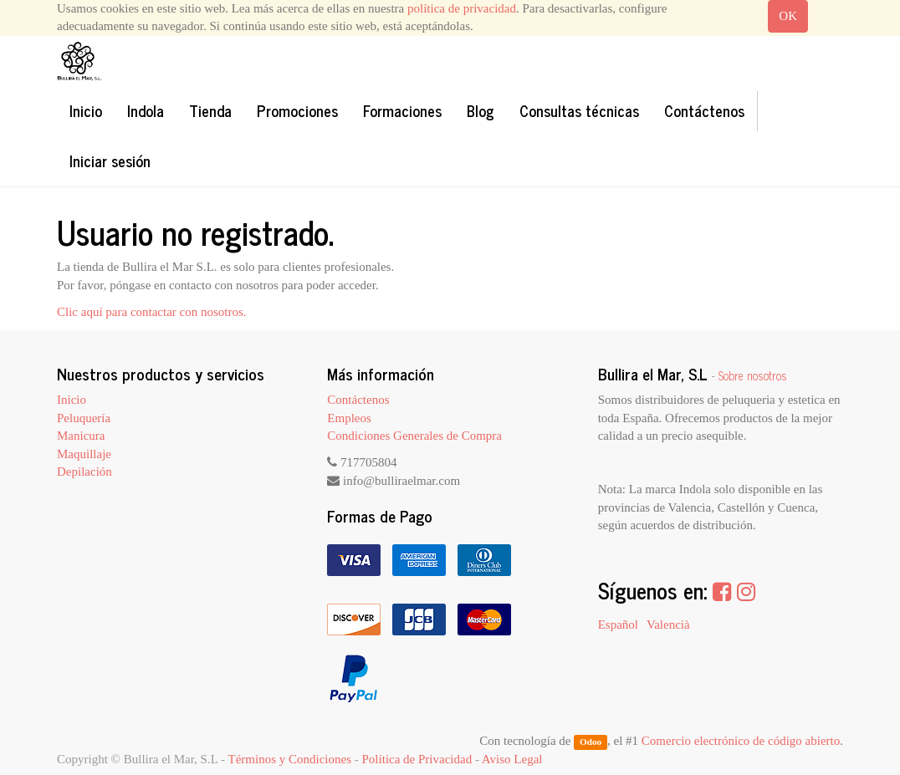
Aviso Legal (512, 759)
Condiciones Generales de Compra (414, 435)
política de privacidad (461, 8)
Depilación (84, 471)
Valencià (668, 624)
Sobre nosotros (752, 375)
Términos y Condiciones (289, 759)
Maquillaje (84, 454)
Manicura (81, 435)
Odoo (590, 742)
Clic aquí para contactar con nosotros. (152, 312)
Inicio (71, 399)
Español (618, 624)
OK (788, 16)
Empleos (349, 418)
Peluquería (83, 418)
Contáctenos (358, 399)
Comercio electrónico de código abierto (741, 740)
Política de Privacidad (417, 759)
